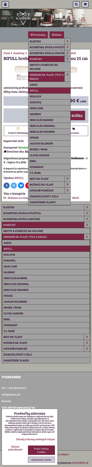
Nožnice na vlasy (50, 184)
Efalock (35, 96)
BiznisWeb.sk (80, 462)
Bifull (34, 90)
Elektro (50, 41)
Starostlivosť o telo (44, 196)
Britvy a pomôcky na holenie (44, 67)
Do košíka (73, 115)
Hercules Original (42, 125)
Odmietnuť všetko (41, 459)
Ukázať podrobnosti (15, 448)
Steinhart (37, 167)
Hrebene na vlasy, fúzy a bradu (50, 77)
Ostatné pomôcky (50, 190)
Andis (33, 84)
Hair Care (36, 108)
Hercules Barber (41, 120)
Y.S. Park (35, 172)
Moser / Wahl (39, 149)
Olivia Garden (39, 155)
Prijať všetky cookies (41, 450)
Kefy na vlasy (50, 179)
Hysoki (34, 137)
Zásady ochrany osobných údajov (35, 439)
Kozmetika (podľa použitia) (50, 47)
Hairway (35, 114)
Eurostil (36, 102)
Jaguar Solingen (41, 143)
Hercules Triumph (42, 131)
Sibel (33, 161)
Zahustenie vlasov (43, 202)
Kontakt (6, 401)
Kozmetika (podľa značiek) (50, 53)
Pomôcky (50, 59)
